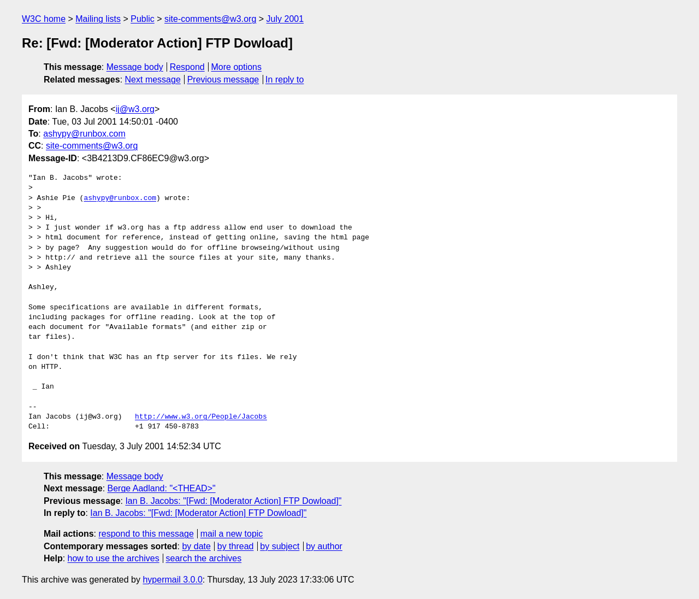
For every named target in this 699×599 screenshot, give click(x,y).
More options (236, 67)
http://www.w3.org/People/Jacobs (201, 417)
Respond (187, 67)
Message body (134, 67)
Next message (153, 79)
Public (143, 19)
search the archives (204, 558)
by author (324, 546)
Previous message (223, 79)
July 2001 (285, 19)
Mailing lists (98, 19)
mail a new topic (231, 533)
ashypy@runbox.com (84, 133)
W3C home (44, 19)
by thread (235, 546)
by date (196, 546)
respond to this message (145, 533)
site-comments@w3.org (210, 19)
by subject (279, 546)
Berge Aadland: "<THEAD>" (162, 488)
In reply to (284, 79)
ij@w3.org (135, 109)
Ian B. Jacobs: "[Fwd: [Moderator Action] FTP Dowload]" (233, 501)
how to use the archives (113, 558)
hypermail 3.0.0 (172, 579)
